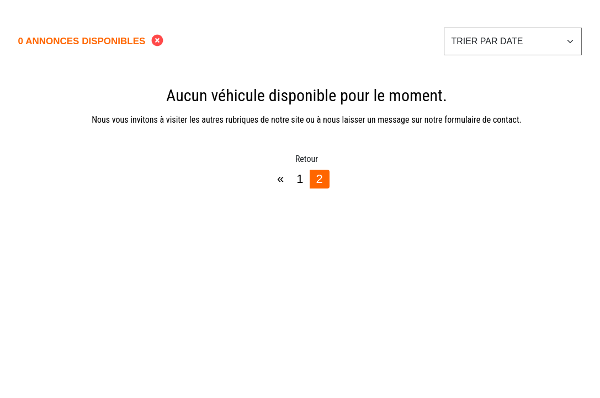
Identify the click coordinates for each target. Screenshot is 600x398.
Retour (306, 159)
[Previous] (280, 179)
